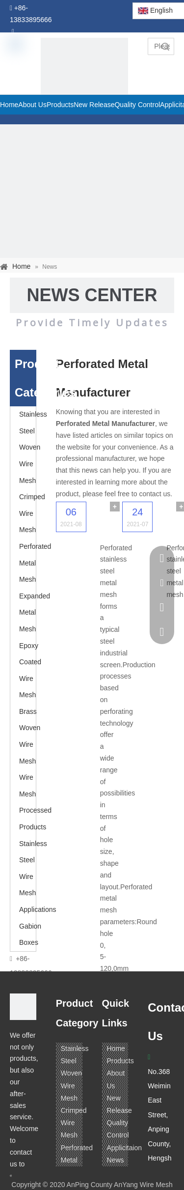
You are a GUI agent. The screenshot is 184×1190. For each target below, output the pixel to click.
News (115, 1160)
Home (116, 1048)
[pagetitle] (85, 82)
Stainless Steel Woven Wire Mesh (33, 447)
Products (120, 1061)
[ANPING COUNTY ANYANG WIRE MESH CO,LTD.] (23, 1006)
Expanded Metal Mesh (34, 612)
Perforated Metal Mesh (35, 562)
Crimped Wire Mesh (32, 513)
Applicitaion (124, 1148)
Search (165, 46)
